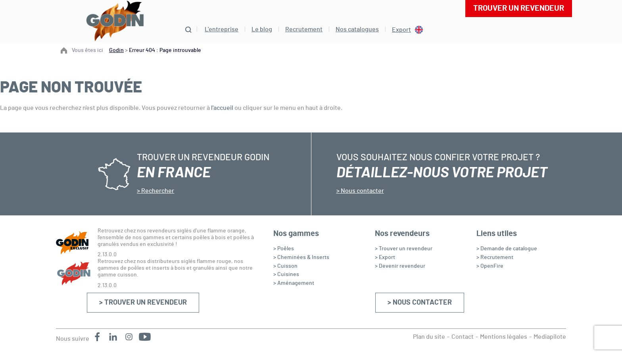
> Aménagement (293, 283)
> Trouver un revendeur (143, 302)
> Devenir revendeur (400, 266)
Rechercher (157, 191)
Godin (116, 50)
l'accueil (222, 108)
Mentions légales (503, 337)
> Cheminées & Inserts (301, 257)
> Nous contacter (420, 302)
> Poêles (283, 248)
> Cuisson (285, 266)
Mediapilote (550, 337)
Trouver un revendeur (518, 8)
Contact (462, 337)
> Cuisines (286, 274)
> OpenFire (489, 266)
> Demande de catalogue (506, 248)
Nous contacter (362, 191)
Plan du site (429, 337)
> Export (385, 257)
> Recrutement (494, 257)
